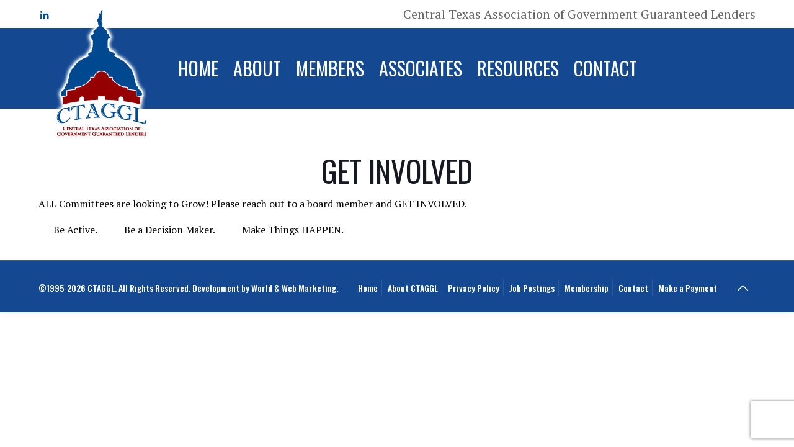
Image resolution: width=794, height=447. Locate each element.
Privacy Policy (473, 287)
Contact (633, 287)
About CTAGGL (413, 287)
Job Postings (532, 287)
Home (368, 287)
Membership (586, 287)
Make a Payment (687, 287)
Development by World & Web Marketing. (265, 287)
